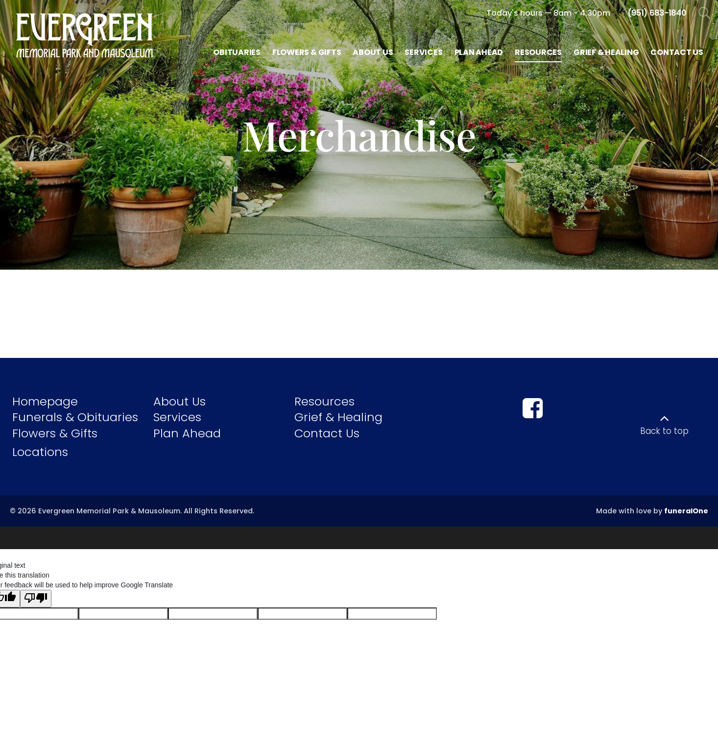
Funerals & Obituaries (75, 417)
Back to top (664, 431)
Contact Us (326, 433)
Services (177, 417)
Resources (324, 401)
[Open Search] (704, 13)
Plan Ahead (187, 433)
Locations (40, 452)
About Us (179, 401)
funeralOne (686, 511)
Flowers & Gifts (54, 433)
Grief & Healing (338, 417)
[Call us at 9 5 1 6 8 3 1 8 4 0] (656, 13)
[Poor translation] (35, 594)
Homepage (45, 401)
